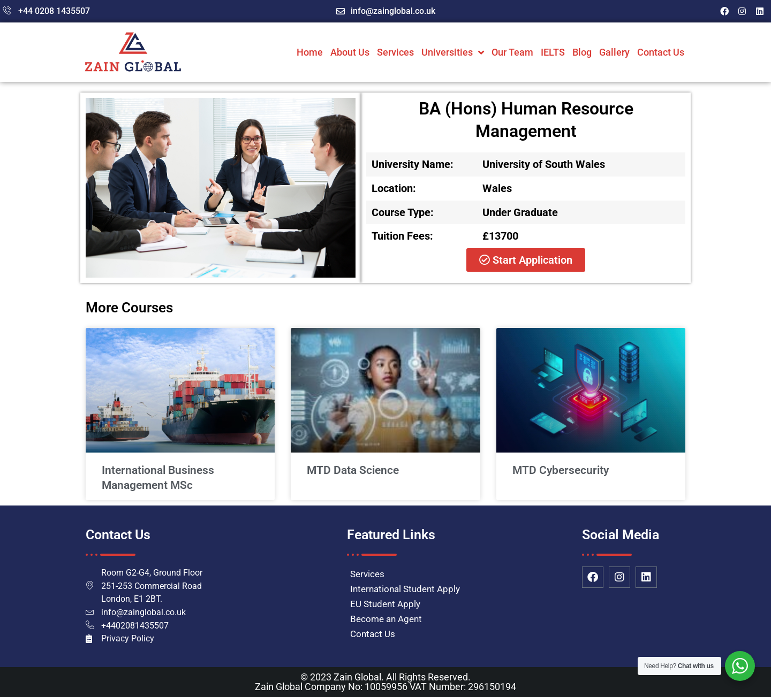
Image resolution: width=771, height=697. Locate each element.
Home (310, 52)
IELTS (553, 52)
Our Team (512, 52)
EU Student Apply (385, 604)
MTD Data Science (353, 470)
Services (395, 52)
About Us (349, 52)
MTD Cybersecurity (560, 470)
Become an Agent (386, 619)
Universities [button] (452, 52)
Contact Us (660, 52)
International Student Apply (405, 589)
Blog (582, 52)
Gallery (614, 52)
